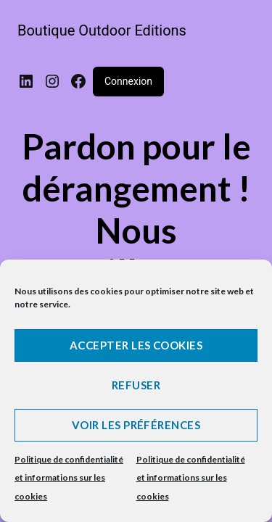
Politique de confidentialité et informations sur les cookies (69, 478)
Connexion (128, 81)
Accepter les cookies (136, 345)
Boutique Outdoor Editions (101, 30)
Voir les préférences (136, 424)
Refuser (136, 385)
